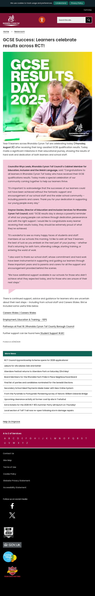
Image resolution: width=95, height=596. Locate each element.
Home (6, 31)
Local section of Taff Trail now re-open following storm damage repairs (39, 410)
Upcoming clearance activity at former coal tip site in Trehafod (35, 399)
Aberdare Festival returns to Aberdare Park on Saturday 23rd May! (36, 371)
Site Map (7, 460)
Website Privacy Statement (16, 480)
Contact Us (8, 453)
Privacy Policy (77, 3)
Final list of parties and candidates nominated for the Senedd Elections (38, 382)
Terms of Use (9, 467)
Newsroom (19, 31)
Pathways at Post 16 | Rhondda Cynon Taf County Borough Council (38, 326)
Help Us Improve (11, 421)
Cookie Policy (9, 474)
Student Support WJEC (52, 333)
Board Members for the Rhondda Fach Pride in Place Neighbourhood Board (40, 377)
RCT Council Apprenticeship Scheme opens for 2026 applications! (36, 360)
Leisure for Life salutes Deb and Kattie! (22, 365)
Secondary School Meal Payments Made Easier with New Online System (38, 388)
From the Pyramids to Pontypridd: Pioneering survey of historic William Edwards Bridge (46, 393)
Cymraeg (87, 10)
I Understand (60, 3)
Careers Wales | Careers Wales (19, 312)
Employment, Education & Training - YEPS (25, 319)
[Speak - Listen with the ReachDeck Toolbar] (42, 19)
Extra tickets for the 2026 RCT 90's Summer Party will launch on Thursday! (40, 404)
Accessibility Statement (14, 487)
